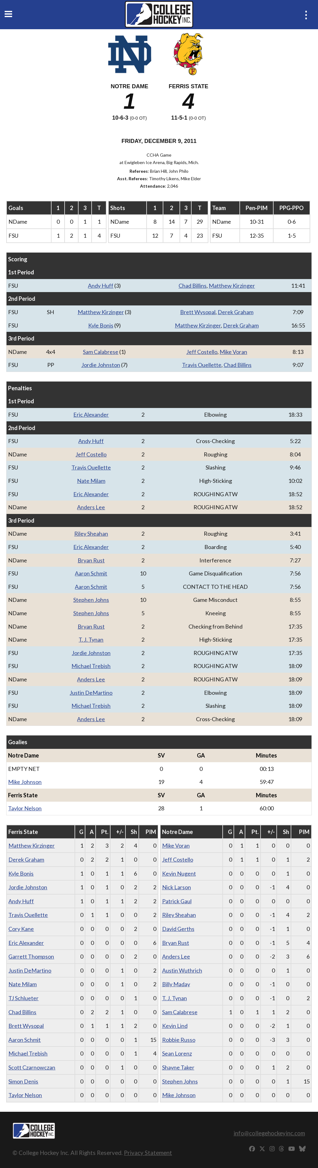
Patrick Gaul (177, 901)
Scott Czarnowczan (31, 1067)
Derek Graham (235, 312)
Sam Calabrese (100, 351)
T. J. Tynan (91, 639)
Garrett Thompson (31, 956)
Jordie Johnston (100, 364)
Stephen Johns (91, 599)
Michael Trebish (91, 665)
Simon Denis (23, 1081)
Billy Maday (176, 984)
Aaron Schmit (91, 573)
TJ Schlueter (23, 998)
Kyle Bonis (100, 325)
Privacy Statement (148, 1152)
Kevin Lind (175, 1025)
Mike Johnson (25, 781)
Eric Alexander (91, 414)
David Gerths (178, 928)
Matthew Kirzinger (232, 285)
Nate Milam (91, 480)
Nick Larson (176, 887)
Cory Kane (21, 928)
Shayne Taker (178, 1067)
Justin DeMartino (91, 692)
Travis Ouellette (201, 364)
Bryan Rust (91, 560)
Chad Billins (193, 285)
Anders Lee (91, 507)
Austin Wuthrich (182, 970)
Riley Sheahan (91, 533)
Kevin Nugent (179, 873)
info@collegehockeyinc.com (269, 1133)
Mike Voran (233, 351)
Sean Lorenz (177, 1053)
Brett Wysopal (198, 312)
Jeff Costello (201, 351)
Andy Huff (100, 285)
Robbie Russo (178, 1039)
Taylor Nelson (25, 808)
